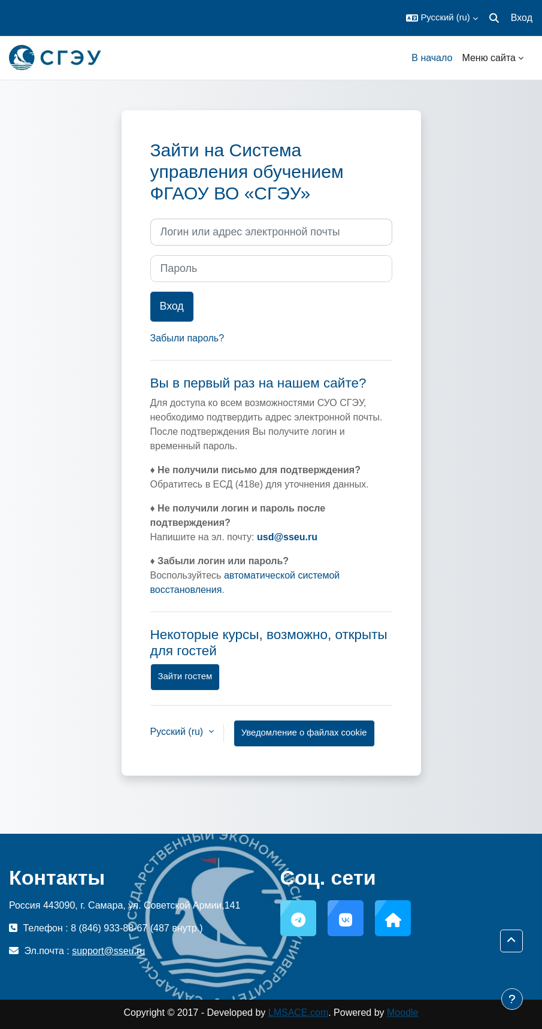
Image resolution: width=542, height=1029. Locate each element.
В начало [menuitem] (431, 58)
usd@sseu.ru (287, 537)
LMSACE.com (298, 1012)
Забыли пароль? (187, 338)
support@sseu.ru (108, 951)
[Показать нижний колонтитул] (512, 999)
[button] (442, 18)
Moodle (402, 1012)
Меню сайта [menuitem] (489, 58)
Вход (521, 18)
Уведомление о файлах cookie (304, 732)
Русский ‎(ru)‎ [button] (178, 732)
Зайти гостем (185, 676)
